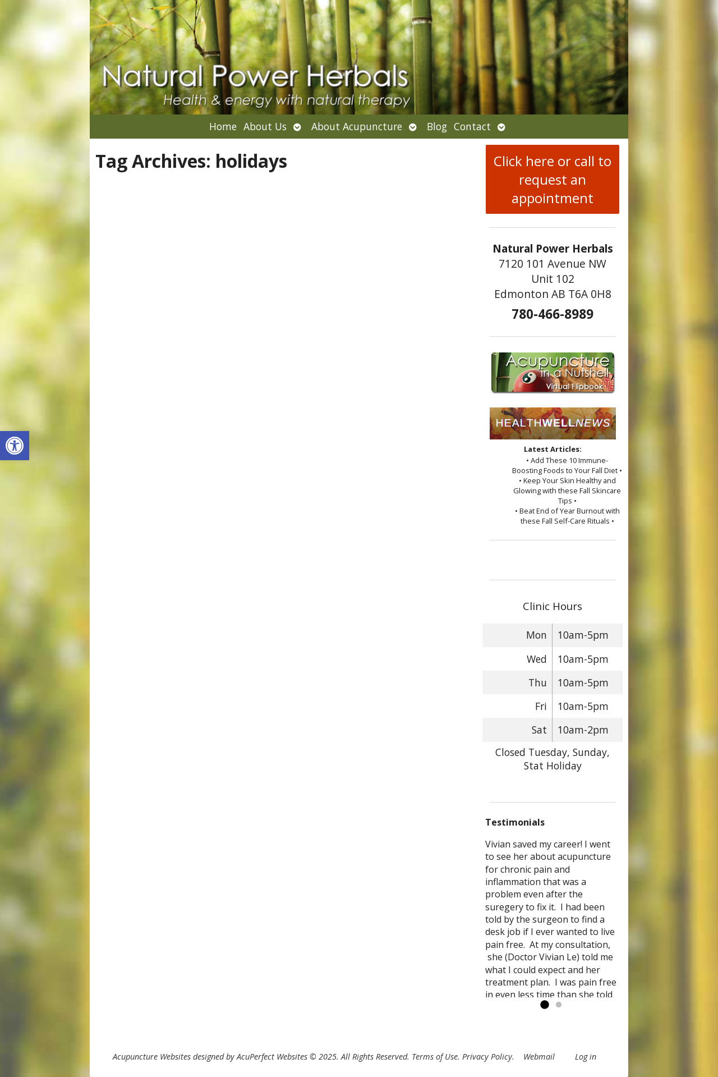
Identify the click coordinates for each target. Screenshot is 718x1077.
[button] (14, 445)
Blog (437, 126)
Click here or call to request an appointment (552, 179)
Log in (585, 1056)
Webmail (539, 1056)
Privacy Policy (487, 1056)
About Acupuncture (356, 126)
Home (223, 126)
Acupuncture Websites (152, 1056)
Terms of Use (435, 1056)
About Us (265, 126)
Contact (472, 126)
